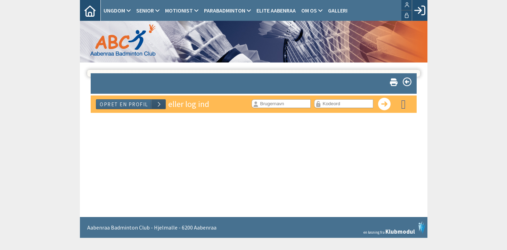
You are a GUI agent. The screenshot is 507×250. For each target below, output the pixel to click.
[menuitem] (90, 10)
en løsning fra (394, 227)
